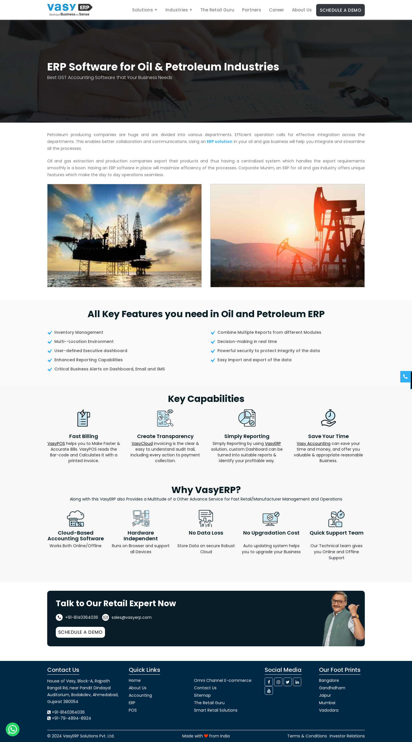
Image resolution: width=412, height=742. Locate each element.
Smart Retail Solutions (215, 710)
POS (133, 710)
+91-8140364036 (77, 617)
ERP (132, 703)
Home (135, 680)
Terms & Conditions (307, 736)
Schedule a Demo (340, 10)
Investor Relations (347, 736)
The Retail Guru (217, 10)
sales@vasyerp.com (127, 617)
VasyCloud (142, 443)
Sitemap (202, 695)
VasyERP (273, 443)
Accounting (140, 695)
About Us (302, 10)
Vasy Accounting (313, 443)
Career (276, 10)
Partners (251, 10)
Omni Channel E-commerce (222, 680)
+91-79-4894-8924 (71, 718)
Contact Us (205, 688)
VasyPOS (56, 443)
